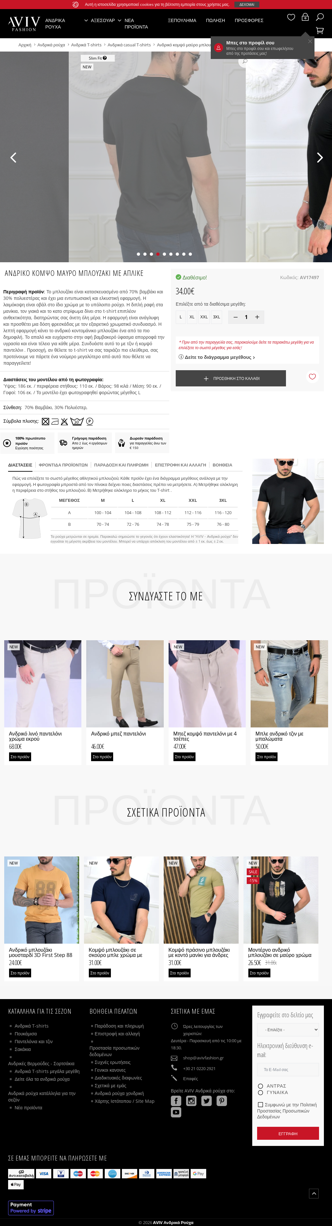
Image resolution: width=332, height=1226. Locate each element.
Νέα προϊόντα (136, 23)
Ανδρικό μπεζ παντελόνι (118, 733)
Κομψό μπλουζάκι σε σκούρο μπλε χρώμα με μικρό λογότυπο (116, 955)
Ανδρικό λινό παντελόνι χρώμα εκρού (35, 736)
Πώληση (215, 20)
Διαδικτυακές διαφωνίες (118, 1078)
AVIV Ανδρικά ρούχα (173, 1222)
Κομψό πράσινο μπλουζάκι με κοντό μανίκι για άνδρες (199, 952)
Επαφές (190, 1078)
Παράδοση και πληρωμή (119, 1026)
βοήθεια (222, 465)
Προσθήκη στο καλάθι (230, 378)
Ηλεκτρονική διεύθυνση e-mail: (285, 1050)
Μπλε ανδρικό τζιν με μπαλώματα (279, 736)
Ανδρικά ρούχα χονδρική (119, 1093)
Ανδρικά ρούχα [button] (55, 23)
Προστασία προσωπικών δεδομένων (114, 1051)
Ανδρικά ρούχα (52, 45)
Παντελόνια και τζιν (34, 1041)
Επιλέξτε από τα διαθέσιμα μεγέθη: (211, 304)
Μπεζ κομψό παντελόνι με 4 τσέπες (205, 736)
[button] (138, 254)
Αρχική (25, 45)
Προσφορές (249, 20)
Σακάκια (23, 1049)
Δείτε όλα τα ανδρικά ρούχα (42, 1079)
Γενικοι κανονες (110, 1070)
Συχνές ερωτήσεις (113, 1062)
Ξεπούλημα (182, 20)
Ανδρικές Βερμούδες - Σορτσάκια (41, 1063)
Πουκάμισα (26, 1034)
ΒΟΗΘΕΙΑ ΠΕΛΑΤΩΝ (113, 1011)
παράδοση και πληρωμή (121, 465)
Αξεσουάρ (103, 20)
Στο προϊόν (20, 757)
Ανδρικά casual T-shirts (129, 45)
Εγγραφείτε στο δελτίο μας (285, 1014)
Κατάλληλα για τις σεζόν (40, 1011)
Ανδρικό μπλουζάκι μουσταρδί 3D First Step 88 (41, 952)
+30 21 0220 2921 (199, 1068)
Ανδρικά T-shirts (86, 45)
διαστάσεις (20, 465)
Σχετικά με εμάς (110, 1085)
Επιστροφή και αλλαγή (180, 465)
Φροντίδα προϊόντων (63, 465)
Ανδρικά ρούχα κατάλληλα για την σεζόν (42, 1096)
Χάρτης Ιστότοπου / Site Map (125, 1101)
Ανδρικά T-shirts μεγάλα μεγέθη (47, 1071)
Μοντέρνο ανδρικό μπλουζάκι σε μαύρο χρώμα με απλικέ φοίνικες (280, 955)
